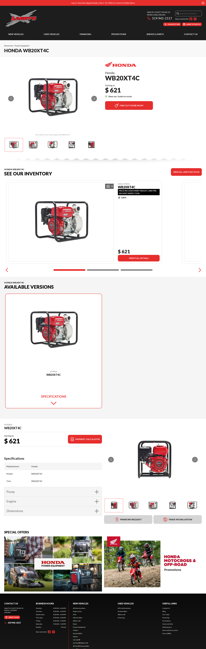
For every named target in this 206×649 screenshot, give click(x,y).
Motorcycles (77, 611)
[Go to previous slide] (11, 98)
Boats (75, 624)
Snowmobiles (77, 633)
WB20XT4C (126, 187)
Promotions (118, 34)
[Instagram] (195, 18)
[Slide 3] (136, 270)
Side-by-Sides (77, 618)
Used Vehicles (51, 34)
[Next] (199, 270)
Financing (85, 34)
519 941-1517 (159, 18)
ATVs (74, 614)
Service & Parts (155, 34)
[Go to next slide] (94, 98)
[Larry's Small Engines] (37, 18)
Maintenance (167, 627)
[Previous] (6, 270)
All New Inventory (79, 608)
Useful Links (169, 603)
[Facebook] (190, 18)
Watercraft (77, 621)
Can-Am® (76, 640)
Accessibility (166, 633)
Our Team (165, 614)
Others (75, 637)
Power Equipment (22, 46)
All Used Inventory (124, 608)
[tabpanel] (51, 617)
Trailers (75, 630)
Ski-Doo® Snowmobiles (81, 646)
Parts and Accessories (170, 630)
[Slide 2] (103, 270)
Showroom (8, 46)
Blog (164, 611)
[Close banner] (203, 3)
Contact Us (191, 34)
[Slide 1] (69, 270)
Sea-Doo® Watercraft (80, 643)
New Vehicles (16, 34)
